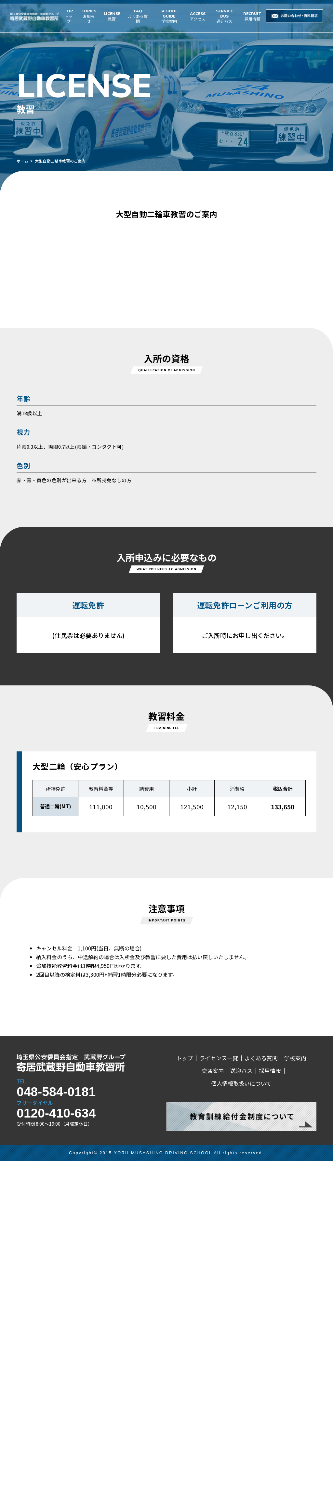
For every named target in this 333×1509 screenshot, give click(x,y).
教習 (112, 16)
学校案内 (168, 16)
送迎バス (224, 16)
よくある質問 (138, 16)
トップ (69, 16)
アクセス (198, 16)
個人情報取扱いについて (241, 1432)
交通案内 (213, 1419)
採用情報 (252, 16)
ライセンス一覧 (218, 1406)
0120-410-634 (56, 1461)
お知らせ (88, 16)
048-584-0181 (56, 1440)
